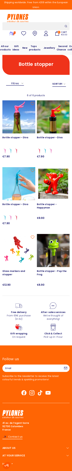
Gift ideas (15, 48)
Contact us (15, 437)
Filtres (15, 83)
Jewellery (49, 47)
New (24, 47)
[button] (7, 465)
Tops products (34, 48)
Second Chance (62, 48)
